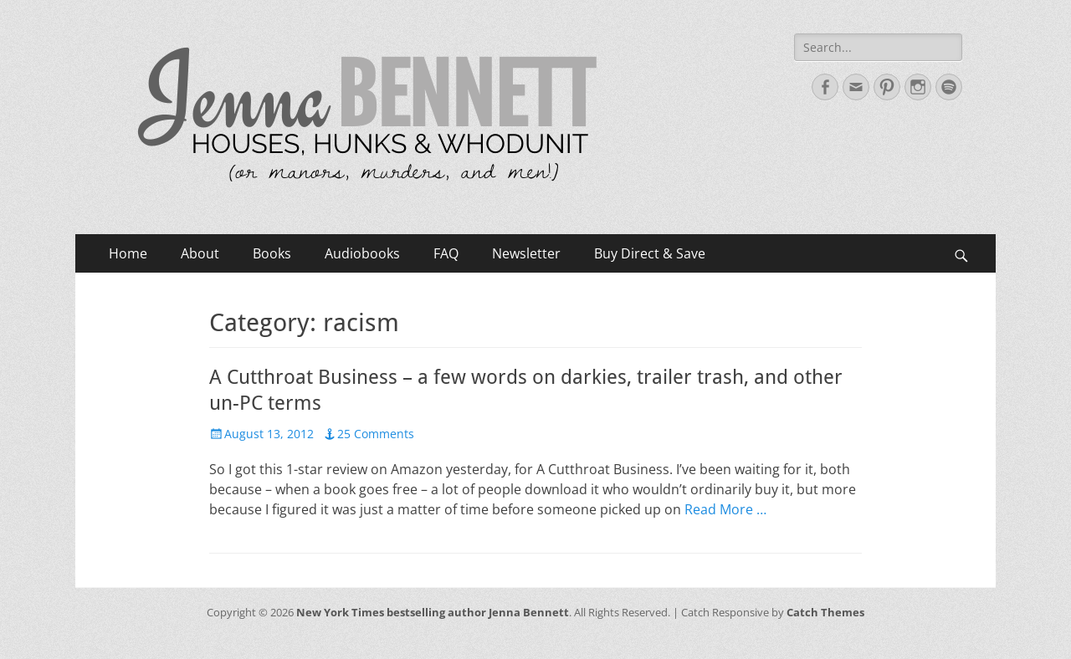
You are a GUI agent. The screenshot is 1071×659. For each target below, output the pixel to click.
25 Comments (375, 434)
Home (128, 253)
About (200, 253)
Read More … (725, 509)
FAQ (446, 253)
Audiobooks (362, 253)
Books (272, 253)
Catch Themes (825, 612)
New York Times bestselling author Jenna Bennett (432, 612)
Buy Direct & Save (649, 253)
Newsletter (526, 253)
